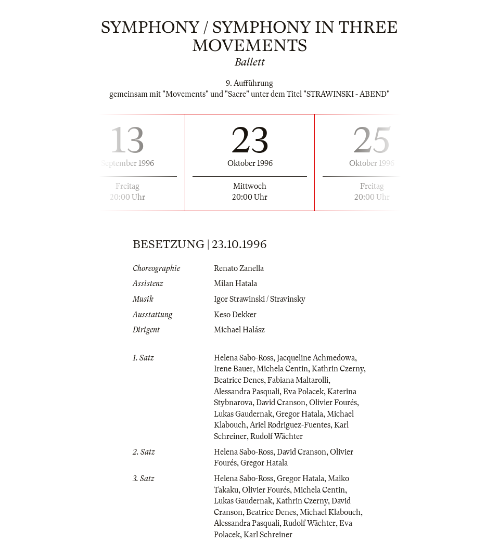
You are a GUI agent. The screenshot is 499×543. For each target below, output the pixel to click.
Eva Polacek (303, 391)
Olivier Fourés (333, 402)
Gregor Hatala (299, 414)
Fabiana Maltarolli (297, 380)
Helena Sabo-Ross (243, 358)
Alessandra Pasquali (246, 391)
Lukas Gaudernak (243, 414)
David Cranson (280, 402)
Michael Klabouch (330, 512)
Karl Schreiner (268, 535)
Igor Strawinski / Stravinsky (259, 299)
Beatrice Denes (239, 380)
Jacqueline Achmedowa (316, 358)
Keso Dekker (235, 315)
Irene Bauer (233, 369)
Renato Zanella (239, 268)
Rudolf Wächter (276, 436)
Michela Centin (282, 369)
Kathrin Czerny (338, 369)
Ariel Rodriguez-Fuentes (290, 425)
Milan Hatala (235, 283)
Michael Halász (239, 330)
